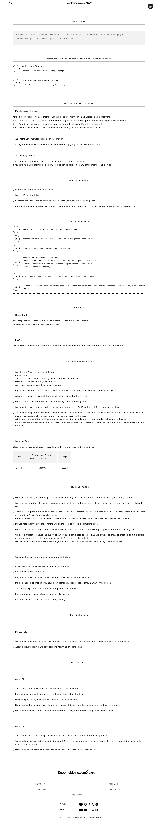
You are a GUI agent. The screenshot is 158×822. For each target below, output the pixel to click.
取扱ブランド (40, 784)
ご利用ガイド (113, 784)
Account (96, 144)
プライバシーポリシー (113, 789)
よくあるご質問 (40, 789)
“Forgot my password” (91, 124)
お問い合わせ (77, 795)
